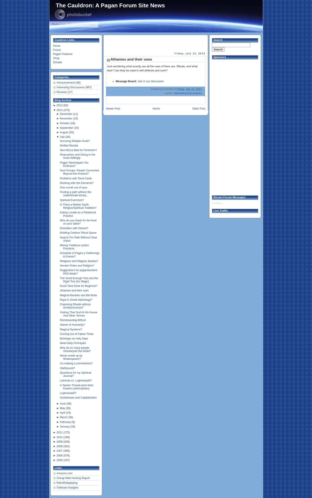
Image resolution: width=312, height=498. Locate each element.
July (62, 136)
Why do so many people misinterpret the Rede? (75, 349)
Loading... (218, 203)
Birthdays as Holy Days (74, 338)
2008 (60, 446)
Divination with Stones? (74, 228)
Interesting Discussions (71, 87)
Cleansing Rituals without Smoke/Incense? (75, 306)
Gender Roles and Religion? (77, 265)
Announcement (66, 82)
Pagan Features (63, 54)
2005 (60, 460)
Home (56, 45)
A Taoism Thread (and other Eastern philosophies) (77, 387)
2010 (60, 437)
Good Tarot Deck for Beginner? (79, 286)
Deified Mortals (69, 145)
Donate (57, 62)
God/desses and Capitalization (78, 397)
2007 (60, 450)
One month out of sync (74, 187)
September (66, 127)
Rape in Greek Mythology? (76, 299)
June (63, 403)
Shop (56, 58)
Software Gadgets (67, 487)
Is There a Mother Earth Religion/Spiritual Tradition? (78, 206)
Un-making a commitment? (76, 363)
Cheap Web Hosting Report (73, 478)
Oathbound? (67, 368)
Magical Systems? (71, 329)
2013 (60, 105)
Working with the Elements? (77, 183)
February (65, 422)
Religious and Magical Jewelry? (79, 261)
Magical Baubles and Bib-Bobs (78, 295)
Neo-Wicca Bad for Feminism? (78, 150)
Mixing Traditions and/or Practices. (74, 247)
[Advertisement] (156, 43)
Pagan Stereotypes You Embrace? (74, 164)
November (66, 118)
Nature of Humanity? (72, 324)
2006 (60, 455)
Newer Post (113, 108)
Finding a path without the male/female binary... (75, 194)
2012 (60, 110)
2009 (60, 441)
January (65, 426)
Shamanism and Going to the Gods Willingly (77, 156)
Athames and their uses (74, 290)
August (64, 132)
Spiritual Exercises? (72, 200)
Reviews (62, 92)
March (63, 417)
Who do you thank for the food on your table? (78, 222)
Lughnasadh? (68, 393)
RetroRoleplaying (67, 482)
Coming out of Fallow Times (77, 334)
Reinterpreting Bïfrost (73, 320)
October (65, 123)
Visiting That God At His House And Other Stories (79, 314)
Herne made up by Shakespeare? (71, 357)
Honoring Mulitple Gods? (75, 141)
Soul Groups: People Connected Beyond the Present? (79, 172)
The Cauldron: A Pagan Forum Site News (110, 5)
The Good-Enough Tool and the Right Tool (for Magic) (79, 280)
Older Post (198, 108)
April (62, 412)
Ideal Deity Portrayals (73, 343)
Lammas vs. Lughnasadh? (76, 380)
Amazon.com (65, 473)
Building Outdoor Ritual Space (78, 232)
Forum (57, 49)
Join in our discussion (151, 81)
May (62, 408)
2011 (60, 432)
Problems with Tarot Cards (76, 178)
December (66, 114)
